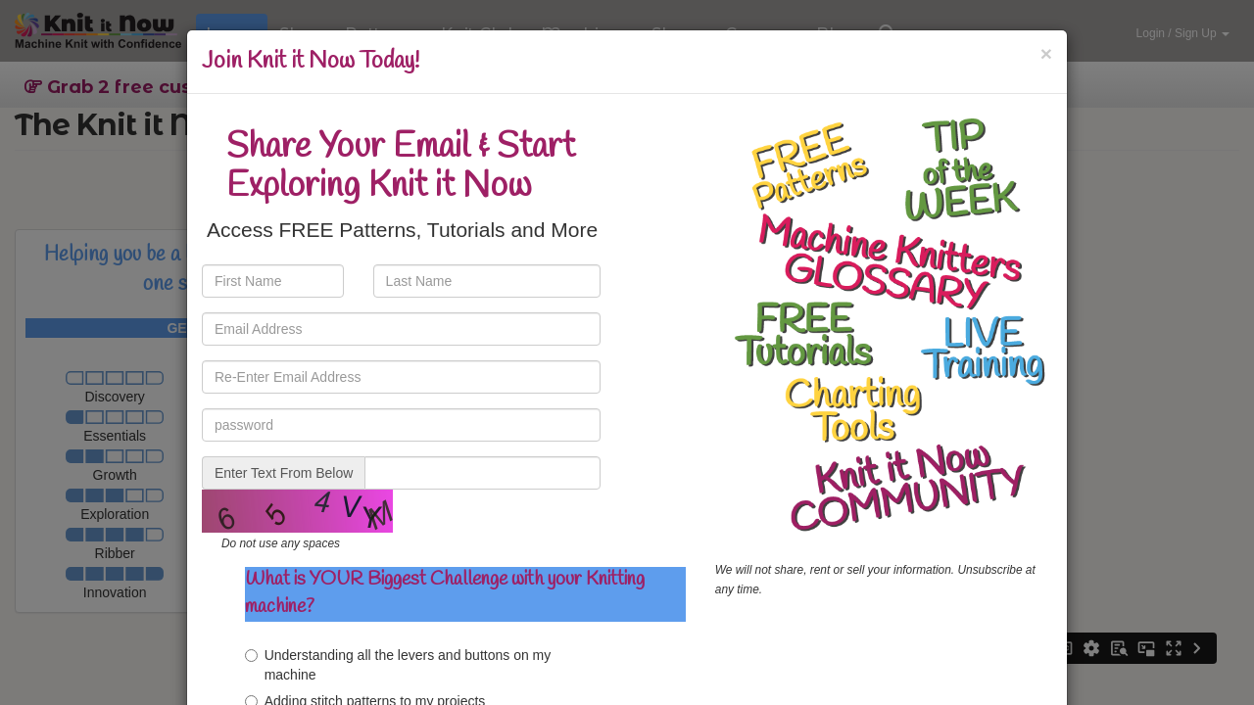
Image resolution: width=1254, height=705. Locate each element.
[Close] (1046, 53)
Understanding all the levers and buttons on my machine (398, 664)
